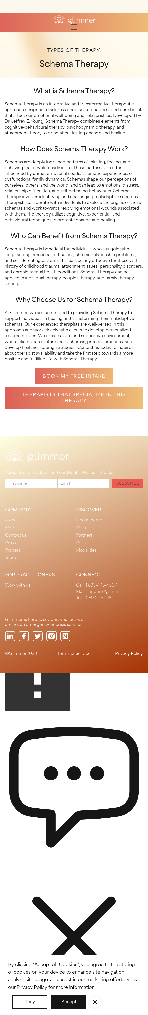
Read (81, 543)
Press (10, 543)
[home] (74, 19)
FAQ (9, 528)
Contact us (16, 535)
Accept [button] (69, 1002)
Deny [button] (29, 1002)
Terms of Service (74, 654)
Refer (81, 528)
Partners (84, 535)
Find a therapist (91, 520)
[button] (74, 27)
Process (13, 550)
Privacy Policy (129, 654)
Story (10, 520)
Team (10, 558)
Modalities (86, 550)
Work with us (17, 585)
